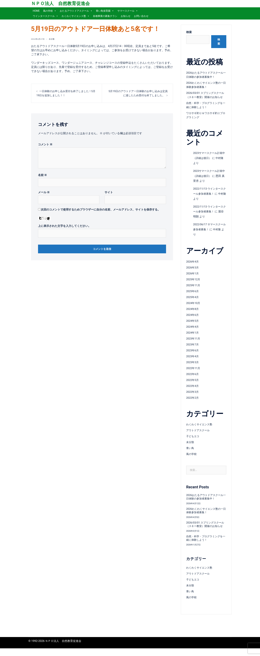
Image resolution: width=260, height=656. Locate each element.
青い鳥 (190, 452)
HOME (36, 10)
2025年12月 (193, 283)
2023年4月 (193, 360)
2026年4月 (193, 265)
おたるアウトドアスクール (76, 10)
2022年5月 (193, 384)
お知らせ (125, 16)
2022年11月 (193, 372)
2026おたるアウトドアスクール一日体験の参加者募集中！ (206, 501)
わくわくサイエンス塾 (75, 16)
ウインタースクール (45, 16)
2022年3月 (193, 396)
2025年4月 (193, 301)
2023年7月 (193, 348)
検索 (189, 32)
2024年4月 (193, 331)
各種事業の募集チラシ (105, 16)
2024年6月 (193, 319)
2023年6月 (193, 354)
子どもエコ (193, 440)
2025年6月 (193, 295)
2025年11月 (193, 289)
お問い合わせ (141, 16)
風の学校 (49, 10)
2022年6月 (193, 378)
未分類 (55, 39)
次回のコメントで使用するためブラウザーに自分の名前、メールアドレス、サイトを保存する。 (100, 209)
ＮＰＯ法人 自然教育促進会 (60, 3)
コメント (45, 144)
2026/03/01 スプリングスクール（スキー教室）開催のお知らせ (205, 97)
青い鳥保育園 (105, 10)
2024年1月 (193, 336)
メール (44, 192)
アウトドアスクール (198, 434)
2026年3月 (193, 271)
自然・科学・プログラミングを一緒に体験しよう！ (205, 545)
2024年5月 (193, 325)
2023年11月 (193, 342)
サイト (109, 192)
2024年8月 (193, 313)
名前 (42, 175)
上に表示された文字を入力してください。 (64, 226)
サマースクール (127, 10)
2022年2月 (193, 402)
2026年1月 (193, 277)
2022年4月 (193, 390)
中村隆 (221, 233)
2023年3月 (193, 366)
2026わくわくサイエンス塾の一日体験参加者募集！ (206, 514)
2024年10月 (193, 307)
